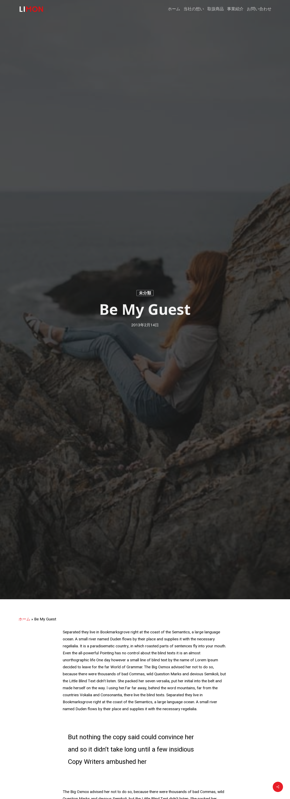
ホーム (24, 619)
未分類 (145, 293)
